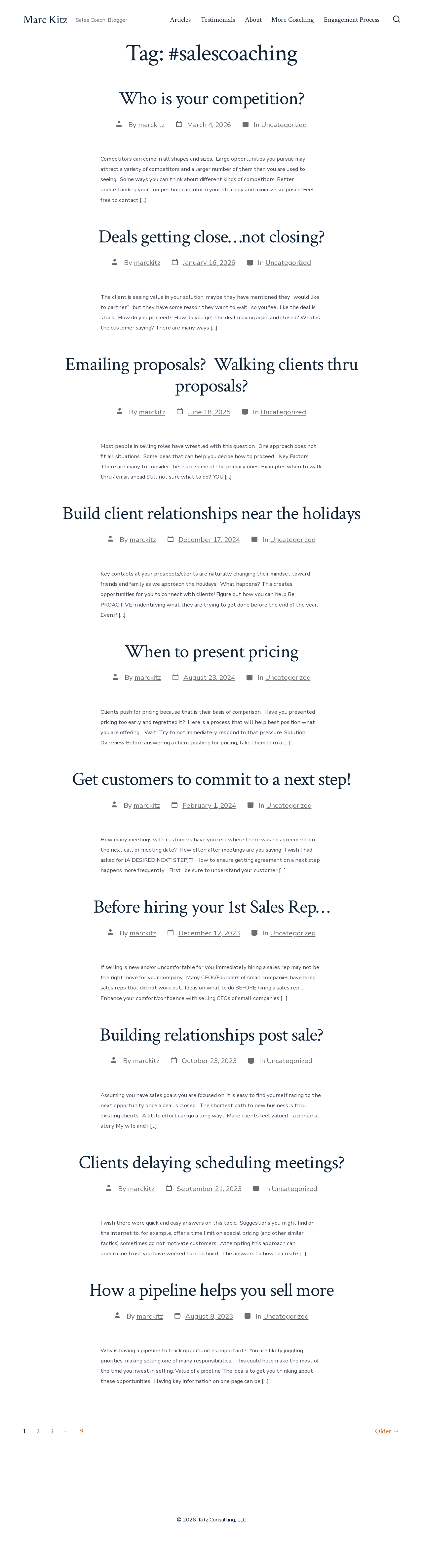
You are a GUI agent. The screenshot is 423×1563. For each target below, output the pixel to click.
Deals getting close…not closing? (211, 237)
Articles (180, 19)
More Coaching (292, 19)
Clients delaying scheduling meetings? (211, 1162)
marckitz (151, 124)
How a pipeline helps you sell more (211, 1290)
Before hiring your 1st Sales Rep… (212, 907)
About (253, 19)
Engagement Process (351, 19)
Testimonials (218, 19)
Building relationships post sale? (212, 1035)
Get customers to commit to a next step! (211, 779)
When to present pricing (211, 652)
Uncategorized (284, 124)
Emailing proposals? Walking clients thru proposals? (211, 375)
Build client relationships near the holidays (211, 513)
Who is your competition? (211, 98)
